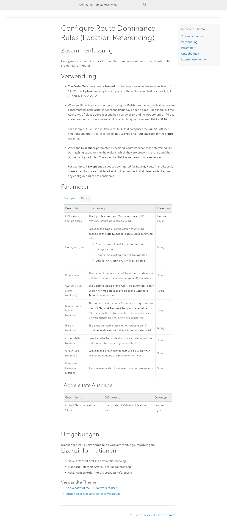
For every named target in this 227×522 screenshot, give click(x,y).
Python (85, 198)
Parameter (188, 47)
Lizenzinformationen (194, 59)
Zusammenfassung (193, 36)
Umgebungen (190, 53)
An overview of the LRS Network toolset (91, 488)
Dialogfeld (70, 198)
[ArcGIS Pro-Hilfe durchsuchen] (110, 5)
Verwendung (189, 42)
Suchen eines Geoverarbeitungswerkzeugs (93, 493)
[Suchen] (145, 5)
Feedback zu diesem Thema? (154, 515)
